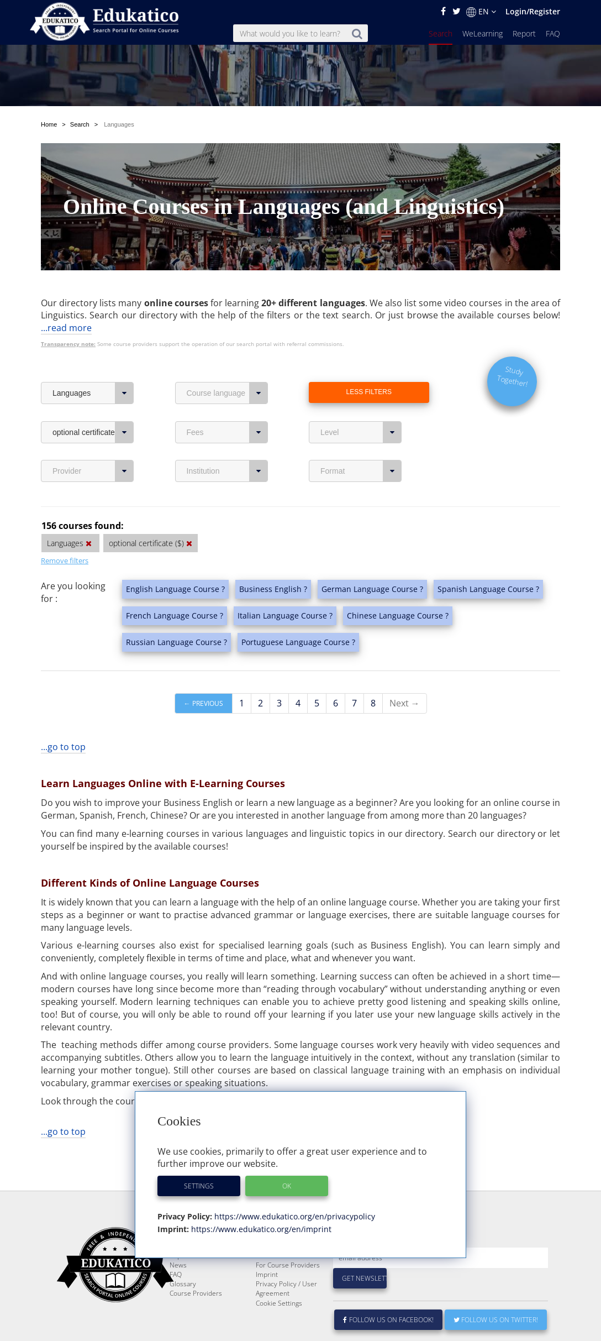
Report (524, 33)
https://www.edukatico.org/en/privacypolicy (293, 1216)
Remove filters (64, 560)
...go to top (63, 747)
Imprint (267, 1301)
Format (361, 471)
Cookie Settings (279, 1329)
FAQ (553, 33)
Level (361, 432)
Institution (227, 471)
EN (481, 11)
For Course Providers (288, 1291)
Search (440, 33)
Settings (199, 1186)
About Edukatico (280, 1263)
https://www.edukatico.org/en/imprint (260, 1229)
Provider (93, 471)
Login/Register (532, 11)
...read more (66, 328)
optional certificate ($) (93, 432)
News (178, 1291)
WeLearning (482, 33)
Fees (227, 432)
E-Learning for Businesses (277, 1277)
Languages (93, 393)
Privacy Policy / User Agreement (286, 1315)
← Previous (203, 703)
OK (286, 1186)
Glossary (183, 1310)
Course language (227, 393)
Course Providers (196, 1319)
